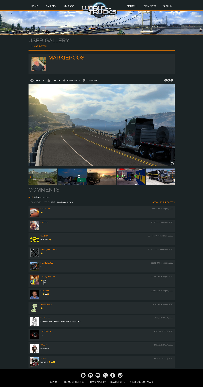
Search (131, 6)
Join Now (150, 6)
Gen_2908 (45, 291)
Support (54, 382)
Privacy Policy (97, 382)
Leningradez (47, 263)
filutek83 (45, 209)
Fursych (45, 222)
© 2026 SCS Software (142, 382)
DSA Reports (117, 382)
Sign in (31, 197)
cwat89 (44, 345)
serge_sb (45, 318)
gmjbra (44, 236)
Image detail (39, 46)
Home (34, 6)
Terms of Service (74, 382)
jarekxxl (45, 358)
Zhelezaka (46, 331)
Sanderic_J (46, 304)
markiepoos (66, 58)
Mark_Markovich (49, 249)
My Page (69, 6)
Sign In (167, 6)
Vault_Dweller (48, 276)
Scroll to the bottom (164, 202)
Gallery (51, 6)
